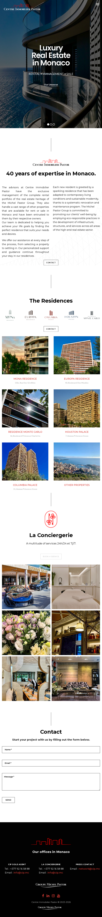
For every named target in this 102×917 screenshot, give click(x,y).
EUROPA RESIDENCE (77, 378)
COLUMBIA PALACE (25, 485)
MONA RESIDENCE (25, 378)
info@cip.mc (21, 872)
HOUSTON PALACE (77, 431)
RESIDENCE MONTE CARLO (25, 431)
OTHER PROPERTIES (77, 485)
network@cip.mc (89, 868)
